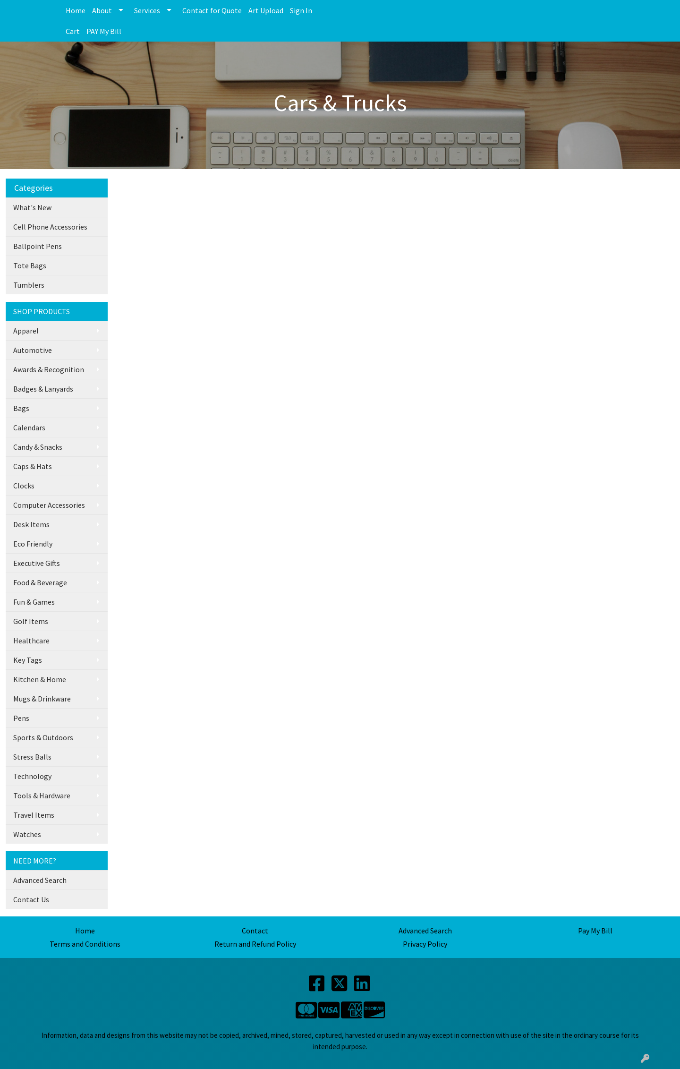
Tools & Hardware (41, 795)
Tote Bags (29, 265)
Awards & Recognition (48, 369)
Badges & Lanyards (43, 388)
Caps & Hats (32, 466)
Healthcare (31, 640)
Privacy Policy (425, 944)
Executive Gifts (36, 563)
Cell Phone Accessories (50, 226)
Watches (27, 834)
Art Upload (265, 10)
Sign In (301, 10)
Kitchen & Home (39, 679)
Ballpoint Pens (37, 246)
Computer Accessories (49, 505)
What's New (32, 207)
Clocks (23, 485)
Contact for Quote (212, 10)
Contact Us (31, 899)
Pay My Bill (595, 930)
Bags (21, 408)
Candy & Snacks (37, 447)
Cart (73, 31)
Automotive (32, 350)
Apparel (26, 330)
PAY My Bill (103, 31)
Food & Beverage (40, 582)
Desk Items (31, 524)
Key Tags (27, 660)
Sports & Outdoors (43, 737)
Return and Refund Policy (255, 944)
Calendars (29, 427)
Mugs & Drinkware (42, 698)
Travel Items (33, 815)
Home (75, 10)
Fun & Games (34, 602)
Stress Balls (32, 756)
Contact (255, 930)
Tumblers (28, 285)
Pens (21, 718)
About (102, 10)
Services (147, 10)
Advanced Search (40, 880)
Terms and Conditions (85, 944)
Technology (32, 776)
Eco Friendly (32, 543)
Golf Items (30, 621)
